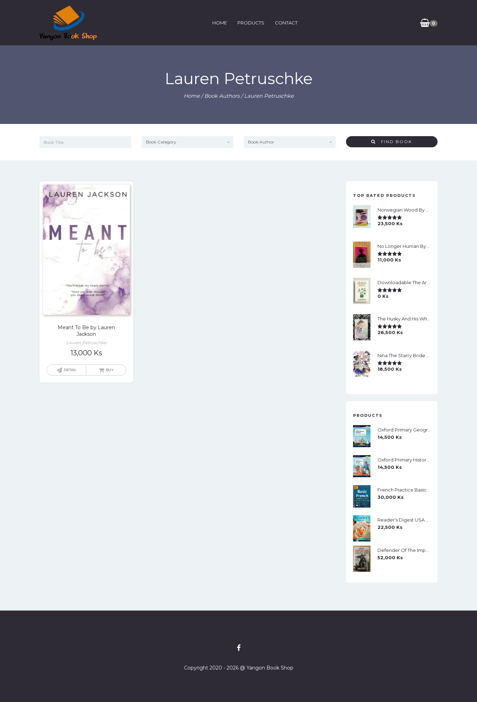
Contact (286, 22)
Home (219, 22)
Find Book (391, 141)
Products (250, 22)
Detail (70, 370)
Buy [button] (109, 370)
